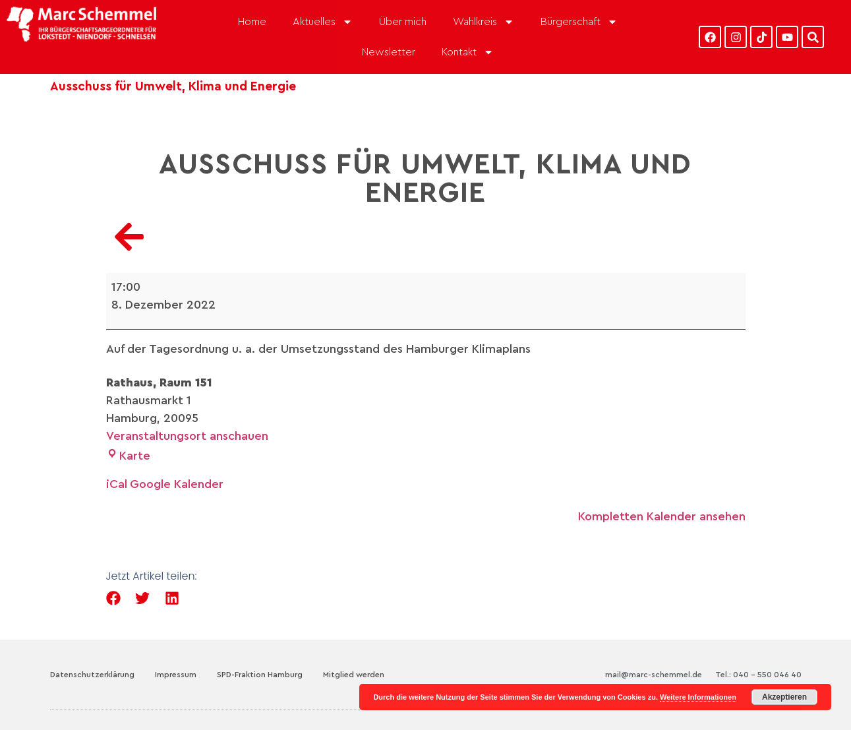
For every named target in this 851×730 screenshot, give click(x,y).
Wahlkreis (483, 22)
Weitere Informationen (698, 697)
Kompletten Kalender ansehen (662, 516)
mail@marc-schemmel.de (653, 675)
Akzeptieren (784, 697)
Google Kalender (176, 484)
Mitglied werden (353, 675)
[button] (113, 598)
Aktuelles (323, 22)
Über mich (402, 21)
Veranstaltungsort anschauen (187, 436)
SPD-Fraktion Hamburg (260, 675)
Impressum (175, 675)
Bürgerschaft (579, 22)
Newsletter (388, 52)
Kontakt (468, 52)
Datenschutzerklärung (92, 675)
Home (252, 21)
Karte (128, 456)
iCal (116, 484)
